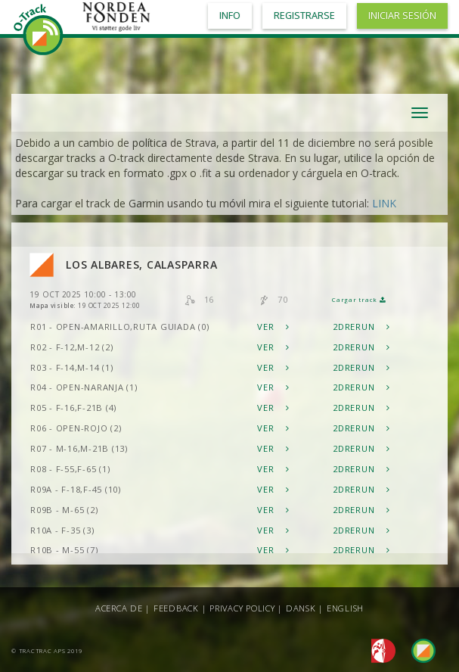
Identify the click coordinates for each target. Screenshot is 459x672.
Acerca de (119, 608)
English (345, 608)
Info (229, 15)
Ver (273, 326)
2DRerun (361, 326)
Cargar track (359, 299)
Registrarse (304, 15)
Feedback (176, 608)
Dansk (301, 608)
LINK (384, 203)
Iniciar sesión (402, 15)
